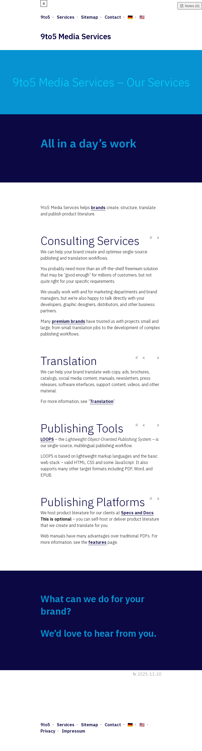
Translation (101, 401)
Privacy (48, 731)
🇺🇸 (142, 17)
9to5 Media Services (76, 36)
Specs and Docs (137, 512)
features (97, 542)
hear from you (124, 633)
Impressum (73, 731)
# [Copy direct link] (150, 237)
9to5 (45, 17)
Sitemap (89, 17)
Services (65, 17)
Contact (113, 17)
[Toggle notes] (189, 5)
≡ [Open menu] (44, 3)
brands (98, 207)
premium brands (68, 321)
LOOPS (47, 439)
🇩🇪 (130, 17)
